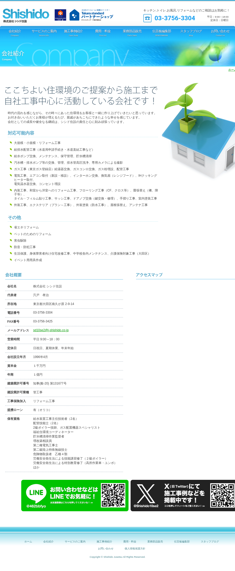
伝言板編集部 (182, 541)
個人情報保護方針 (135, 548)
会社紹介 (48, 541)
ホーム (28, 541)
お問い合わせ (105, 548)
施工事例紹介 (104, 541)
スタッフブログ (210, 541)
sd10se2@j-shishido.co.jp (51, 330)
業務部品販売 (155, 541)
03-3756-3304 (174, 18)
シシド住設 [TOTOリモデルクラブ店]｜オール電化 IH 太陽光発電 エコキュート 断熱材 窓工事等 (32, 13)
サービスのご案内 (75, 541)
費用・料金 (129, 541)
